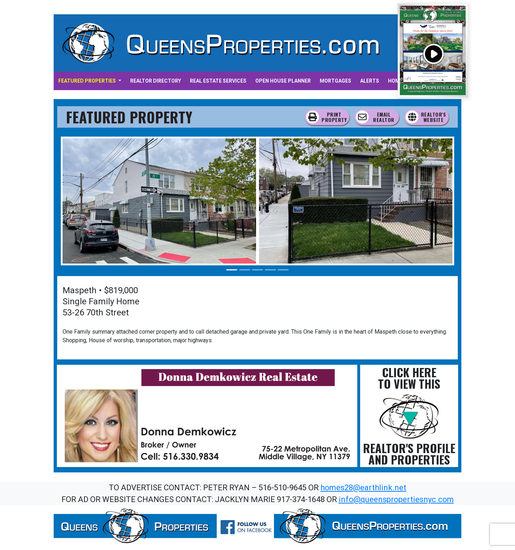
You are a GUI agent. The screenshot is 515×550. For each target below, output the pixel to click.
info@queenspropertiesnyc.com (396, 499)
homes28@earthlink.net (363, 487)
